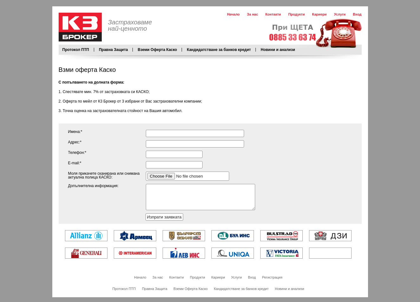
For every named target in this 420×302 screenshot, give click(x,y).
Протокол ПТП (75, 49)
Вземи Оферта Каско (157, 49)
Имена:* (75, 132)
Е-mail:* (74, 163)
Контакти (273, 14)
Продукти (296, 14)
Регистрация (272, 282)
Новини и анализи (278, 49)
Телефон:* (77, 152)
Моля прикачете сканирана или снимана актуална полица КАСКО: (104, 175)
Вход (357, 14)
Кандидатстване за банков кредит (219, 49)
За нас (252, 14)
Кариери (319, 14)
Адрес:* (74, 142)
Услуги (340, 14)
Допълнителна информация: (93, 186)
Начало (233, 14)
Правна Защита (113, 49)
